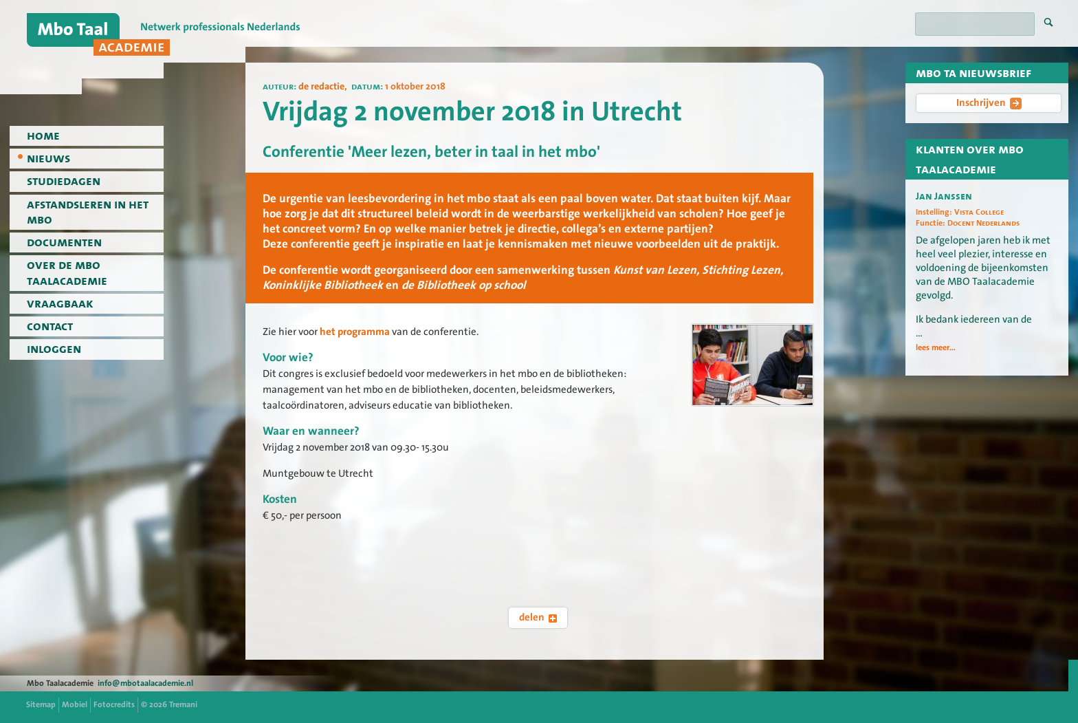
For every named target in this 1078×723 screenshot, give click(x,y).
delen (538, 617)
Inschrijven (989, 102)
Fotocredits (114, 704)
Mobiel (74, 704)
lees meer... (936, 347)
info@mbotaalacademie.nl (145, 683)
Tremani (183, 704)
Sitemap (41, 704)
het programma (355, 331)
